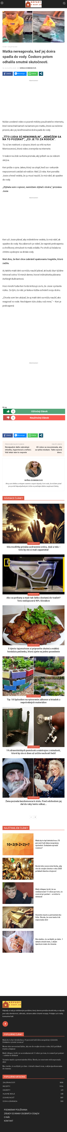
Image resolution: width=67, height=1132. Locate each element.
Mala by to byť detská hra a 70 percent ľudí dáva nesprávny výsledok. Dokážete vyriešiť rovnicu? (30, 1041)
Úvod (4, 47)
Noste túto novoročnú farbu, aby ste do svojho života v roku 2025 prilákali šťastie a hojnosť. (48, 868)
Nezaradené (33, 798)
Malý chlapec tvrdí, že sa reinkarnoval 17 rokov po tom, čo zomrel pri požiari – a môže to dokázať (33, 1054)
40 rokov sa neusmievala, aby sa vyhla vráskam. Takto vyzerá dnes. (48, 450)
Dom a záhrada (34, 696)
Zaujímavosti (12, 47)
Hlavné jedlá (33, 645)
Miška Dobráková (28, 68)
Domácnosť (33, 594)
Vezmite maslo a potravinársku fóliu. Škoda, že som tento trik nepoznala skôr (48, 917)
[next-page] (35, 817)
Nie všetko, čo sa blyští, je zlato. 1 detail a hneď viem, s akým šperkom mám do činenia (49, 941)
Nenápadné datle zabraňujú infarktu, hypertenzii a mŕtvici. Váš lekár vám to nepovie (18, 450)
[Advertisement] (33, 99)
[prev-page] (31, 817)
